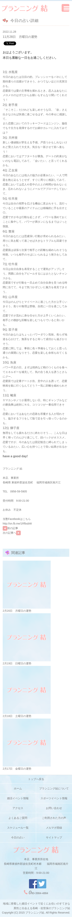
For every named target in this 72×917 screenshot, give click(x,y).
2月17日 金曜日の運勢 (17, 768)
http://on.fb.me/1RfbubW (17, 523)
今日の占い (18, 837)
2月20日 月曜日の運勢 (17, 610)
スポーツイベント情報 (54, 798)
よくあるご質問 (17, 817)
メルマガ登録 (54, 827)
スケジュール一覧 (18, 827)
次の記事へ (12, 532)
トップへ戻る (36, 779)
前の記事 (10, 528)
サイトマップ (54, 837)
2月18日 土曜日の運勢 (17, 716)
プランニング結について (54, 788)
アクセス (17, 808)
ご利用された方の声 (54, 817)
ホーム (18, 788)
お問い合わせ (54, 808)
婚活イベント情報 (18, 798)
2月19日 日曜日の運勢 (17, 663)
